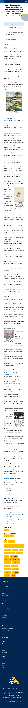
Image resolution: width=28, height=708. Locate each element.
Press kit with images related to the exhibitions (15, 511)
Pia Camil (6, 556)
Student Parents (5, 613)
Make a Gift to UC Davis (6, 600)
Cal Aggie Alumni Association (7, 628)
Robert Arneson (8, 559)
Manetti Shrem (11, 541)
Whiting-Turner (19, 553)
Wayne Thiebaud (14, 556)
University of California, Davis (8, 688)
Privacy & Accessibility (19, 692)
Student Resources (5, 608)
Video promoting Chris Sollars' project (13, 518)
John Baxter (7, 575)
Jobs (3, 665)
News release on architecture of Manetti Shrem (15, 525)
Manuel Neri (7, 566)
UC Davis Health (5, 584)
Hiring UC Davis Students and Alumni (8, 597)
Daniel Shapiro (15, 569)
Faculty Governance (5, 652)
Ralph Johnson (14, 566)
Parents (3, 622)
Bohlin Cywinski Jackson (9, 553)
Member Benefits (5, 632)
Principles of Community (8, 693)
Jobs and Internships (6, 620)
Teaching (3, 645)
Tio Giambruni (7, 572)
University (7, 530)
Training (3, 661)
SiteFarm (19, 701)
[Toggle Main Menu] (1, 1)
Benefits (3, 650)
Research (3, 648)
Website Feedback (5, 670)
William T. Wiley (16, 559)
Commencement (5, 615)
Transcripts (4, 635)
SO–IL (21, 550)
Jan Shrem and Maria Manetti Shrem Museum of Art (13, 545)
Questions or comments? (9, 692)
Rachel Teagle (7, 550)
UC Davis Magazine (5, 637)
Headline (13, 575)
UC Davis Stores (5, 591)
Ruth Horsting (7, 569)
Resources (4, 643)
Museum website (9, 512)
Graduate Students (5, 610)
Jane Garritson (15, 572)
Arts (5, 541)
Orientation (4, 606)
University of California (18, 693)
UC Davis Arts (4, 593)
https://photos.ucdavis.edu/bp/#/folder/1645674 (14, 48)
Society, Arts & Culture (9, 535)
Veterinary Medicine (6, 586)
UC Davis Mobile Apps (6, 595)
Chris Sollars (15, 550)
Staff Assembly (5, 667)
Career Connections (5, 630)
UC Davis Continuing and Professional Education (11, 588)
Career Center (4, 617)
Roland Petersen (16, 562)
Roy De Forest (7, 562)
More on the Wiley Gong (10, 523)
